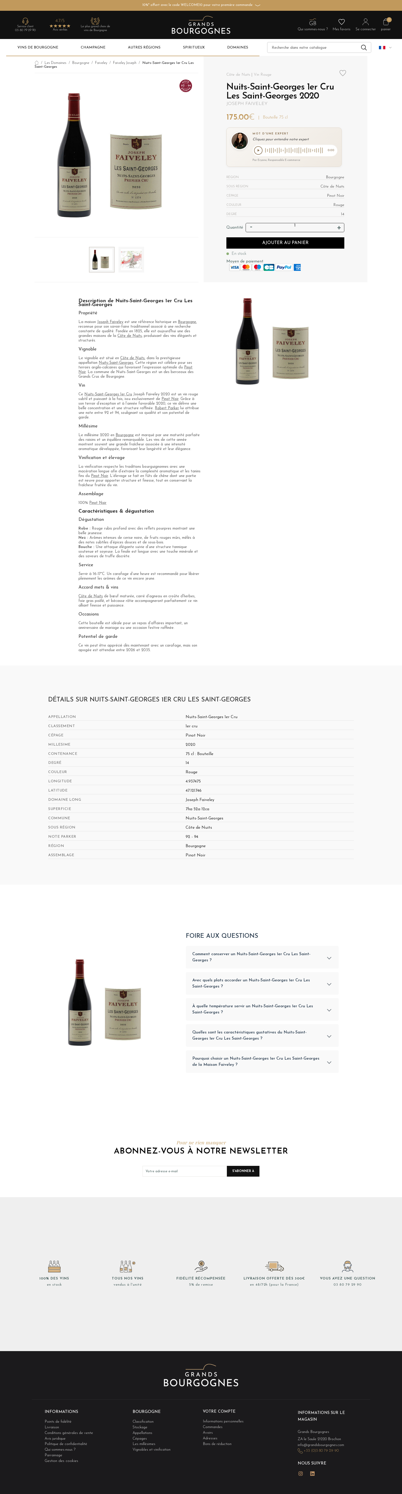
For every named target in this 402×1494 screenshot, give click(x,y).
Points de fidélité (59, 1422)
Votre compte (220, 1413)
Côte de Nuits (129, 336)
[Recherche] (319, 47)
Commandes (213, 1427)
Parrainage (54, 1452)
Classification (143, 1422)
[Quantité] (295, 226)
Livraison (52, 1427)
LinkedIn (312, 1471)
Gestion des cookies (61, 1458)
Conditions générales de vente (70, 1432)
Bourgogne (187, 322)
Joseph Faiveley (246, 103)
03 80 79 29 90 (25, 30)
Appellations (143, 1432)
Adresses (210, 1437)
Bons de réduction (218, 1442)
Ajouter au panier (285, 244)
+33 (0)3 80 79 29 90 (322, 1450)
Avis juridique (56, 1437)
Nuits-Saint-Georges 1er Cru (108, 394)
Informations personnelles (224, 1422)
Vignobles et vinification (153, 1447)
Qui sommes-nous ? (61, 1447)
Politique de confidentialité (67, 1442)
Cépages (140, 1437)
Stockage (140, 1427)
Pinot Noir (170, 399)
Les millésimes (144, 1442)
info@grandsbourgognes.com (322, 1445)
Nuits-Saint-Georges (116, 363)
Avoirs (208, 1432)
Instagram (301, 1471)
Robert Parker (167, 408)
